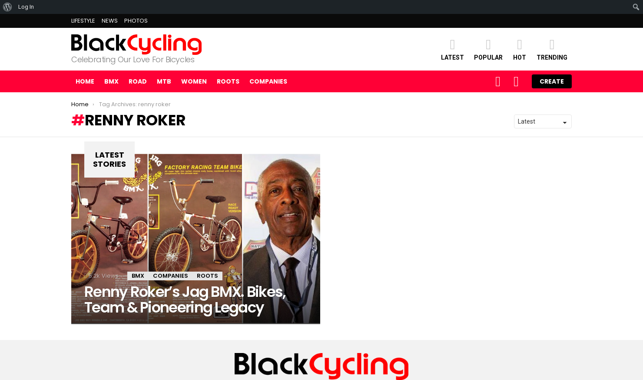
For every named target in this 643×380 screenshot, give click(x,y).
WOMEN (194, 81)
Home (85, 81)
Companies (170, 276)
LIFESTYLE (83, 21)
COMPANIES (268, 81)
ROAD (138, 81)
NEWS (110, 21)
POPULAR (488, 49)
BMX (111, 81)
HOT (520, 49)
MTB (164, 81)
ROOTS (228, 81)
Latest (452, 49)
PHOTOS (136, 21)
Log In (26, 6)
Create (552, 81)
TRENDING (552, 49)
